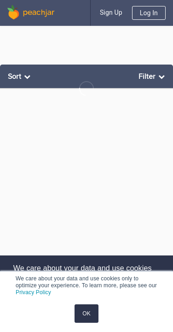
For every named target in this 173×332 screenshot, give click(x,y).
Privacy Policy (33, 292)
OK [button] (86, 313)
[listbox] (20, 76)
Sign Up (111, 12)
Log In (149, 13)
